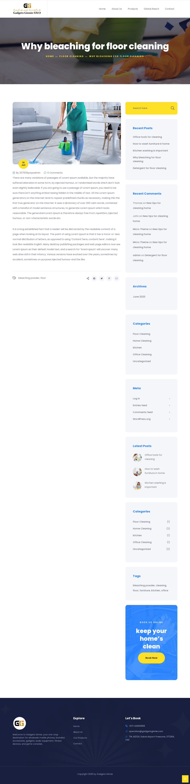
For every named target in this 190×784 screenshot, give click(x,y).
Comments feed (143, 412)
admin (137, 255)
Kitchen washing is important (150, 150)
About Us (117, 9)
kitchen (137, 347)
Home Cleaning (142, 340)
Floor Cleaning (141, 334)
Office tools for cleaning (147, 137)
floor (43, 278)
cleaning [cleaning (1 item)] (161, 585)
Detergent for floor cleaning (149, 168)
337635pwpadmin (29, 172)
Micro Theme (140, 229)
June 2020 (139, 296)
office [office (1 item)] (164, 590)
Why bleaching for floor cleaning (147, 159)
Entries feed (140, 405)
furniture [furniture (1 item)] (145, 590)
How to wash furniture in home (151, 143)
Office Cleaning (142, 354)
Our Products (80, 737)
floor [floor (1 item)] (135, 590)
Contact (169, 9)
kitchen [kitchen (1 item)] (155, 590)
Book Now (151, 658)
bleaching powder (28, 278)
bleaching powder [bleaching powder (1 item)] (144, 585)
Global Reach (151, 9)
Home (102, 9)
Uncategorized (142, 361)
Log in (136, 398)
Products (133, 9)
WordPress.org (142, 419)
